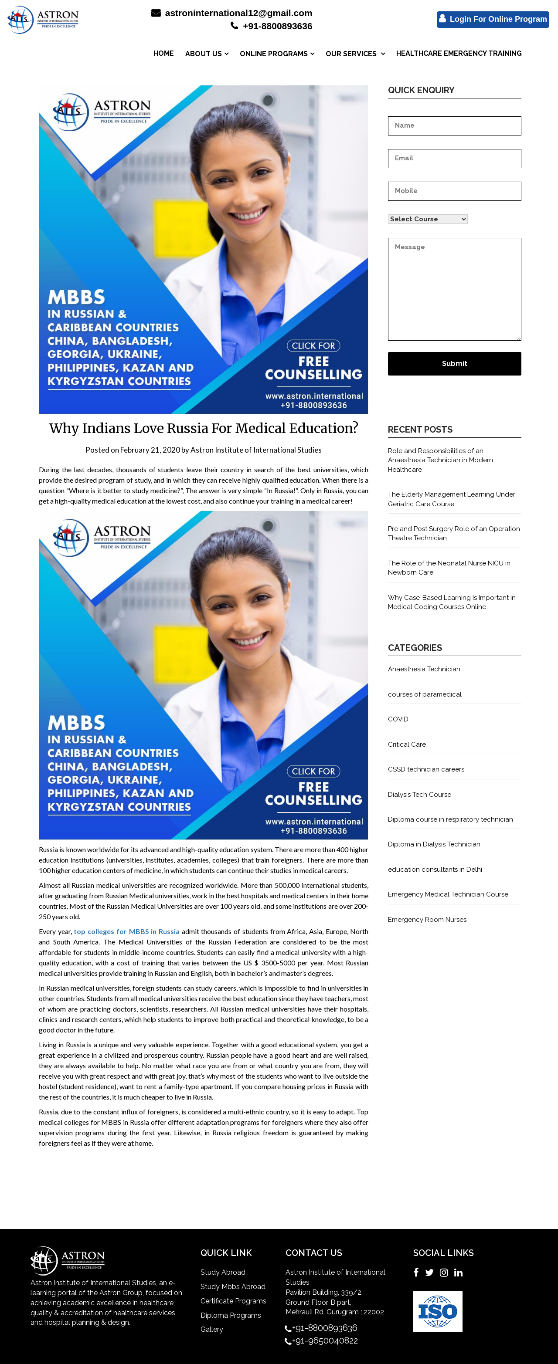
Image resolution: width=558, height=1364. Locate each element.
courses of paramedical (425, 694)
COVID (398, 719)
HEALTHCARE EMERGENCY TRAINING (459, 53)
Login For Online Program (493, 19)
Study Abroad (223, 1272)
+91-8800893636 (271, 26)
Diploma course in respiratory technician (450, 819)
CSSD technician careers (426, 769)
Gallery (212, 1329)
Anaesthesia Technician (424, 669)
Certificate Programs (233, 1301)
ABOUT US (203, 54)
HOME (163, 53)
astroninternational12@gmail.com (232, 13)
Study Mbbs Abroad (233, 1287)
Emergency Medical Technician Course (448, 894)
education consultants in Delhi (435, 869)
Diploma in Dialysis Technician (434, 844)
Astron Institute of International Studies (256, 449)
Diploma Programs (231, 1315)
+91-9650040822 (325, 1340)
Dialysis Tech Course (419, 795)
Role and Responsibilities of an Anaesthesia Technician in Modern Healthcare (440, 460)
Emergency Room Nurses (427, 920)
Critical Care (407, 744)
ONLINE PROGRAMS (274, 54)
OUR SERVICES (352, 54)
